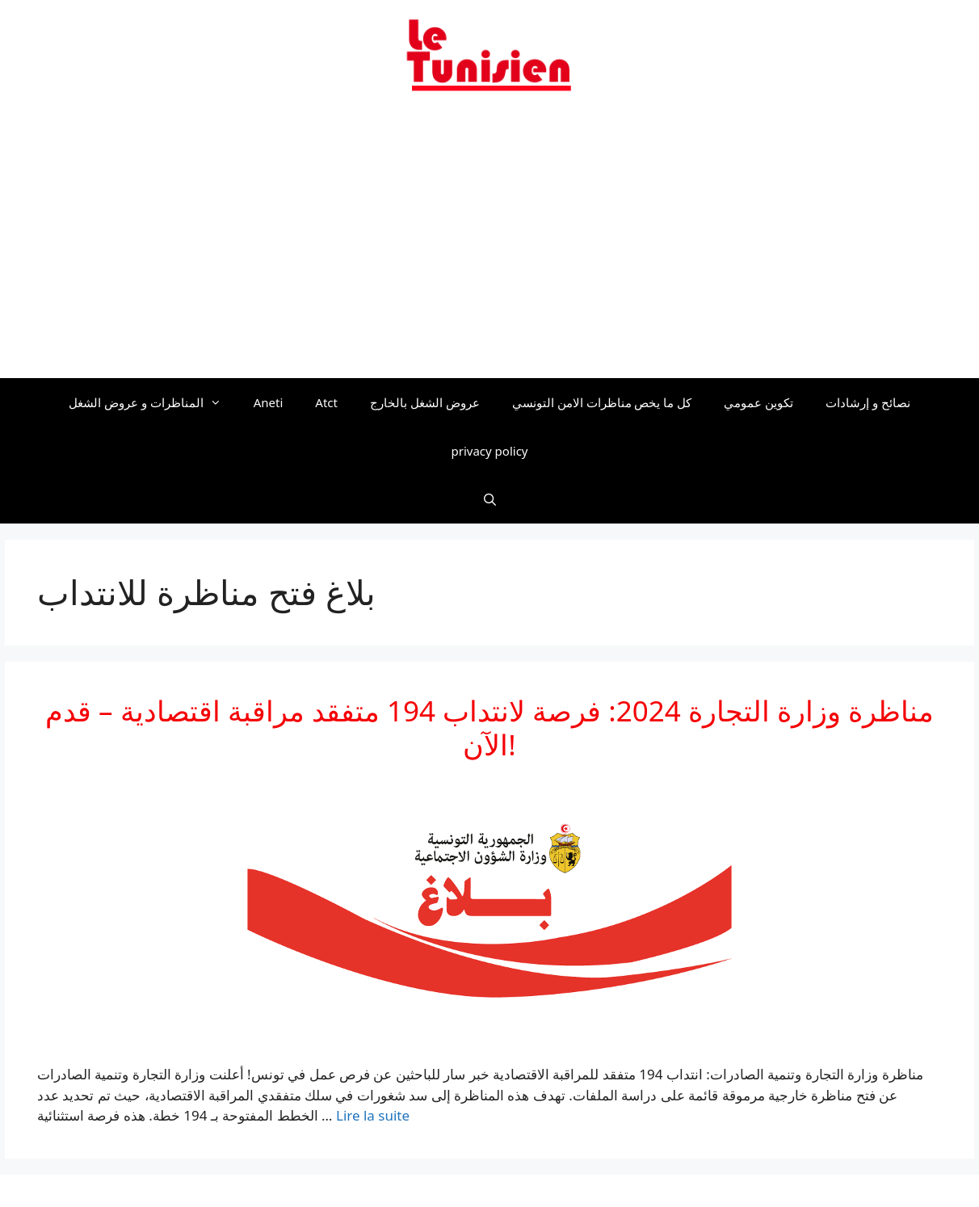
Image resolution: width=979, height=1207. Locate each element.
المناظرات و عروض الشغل (153, 402)
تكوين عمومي (758, 402)
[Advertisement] (489, 245)
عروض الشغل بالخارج (425, 402)
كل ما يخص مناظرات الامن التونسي (602, 402)
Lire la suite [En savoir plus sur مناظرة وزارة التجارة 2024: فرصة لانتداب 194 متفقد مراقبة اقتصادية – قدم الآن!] (373, 1115)
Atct (326, 402)
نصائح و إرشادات (868, 402)
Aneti (269, 402)
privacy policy (490, 451)
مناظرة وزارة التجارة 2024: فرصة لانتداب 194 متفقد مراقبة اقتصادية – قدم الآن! (489, 727)
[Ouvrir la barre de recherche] (489, 499)
